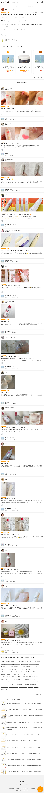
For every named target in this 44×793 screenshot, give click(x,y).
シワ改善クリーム (19, 684)
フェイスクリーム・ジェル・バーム (24, 681)
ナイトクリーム (36, 681)
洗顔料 (38, 661)
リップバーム (8, 669)
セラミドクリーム (11, 679)
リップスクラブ (27, 669)
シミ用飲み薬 (33, 671)
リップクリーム (20, 669)
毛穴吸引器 (36, 687)
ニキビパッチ (16, 674)
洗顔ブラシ (25, 676)
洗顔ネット (20, 676)
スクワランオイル (35, 679)
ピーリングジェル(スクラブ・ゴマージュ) (30, 664)
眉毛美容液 (23, 666)
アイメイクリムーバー (6, 664)
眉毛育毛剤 (28, 666)
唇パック (14, 669)
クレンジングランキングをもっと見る (35, 77)
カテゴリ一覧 (18, 784)
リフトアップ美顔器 (23, 687)
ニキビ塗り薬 (26, 684)
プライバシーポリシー (24, 788)
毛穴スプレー (4, 666)
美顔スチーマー (4, 687)
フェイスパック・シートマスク (26, 674)
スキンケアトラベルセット (7, 674)
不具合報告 (32, 788)
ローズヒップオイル (5, 681)
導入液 (12, 661)
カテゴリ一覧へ (39, 694)
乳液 (6, 661)
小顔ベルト (30, 687)
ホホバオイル (28, 679)
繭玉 (30, 676)
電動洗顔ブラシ (35, 676)
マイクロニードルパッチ (6, 676)
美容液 (8, 661)
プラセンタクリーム (20, 679)
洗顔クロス (14, 676)
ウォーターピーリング (13, 687)
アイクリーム (17, 666)
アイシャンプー (35, 666)
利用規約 (17, 788)
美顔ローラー (33, 684)
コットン (28, 671)
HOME (22, 781)
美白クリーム (4, 679)
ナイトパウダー (33, 661)
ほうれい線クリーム (10, 684)
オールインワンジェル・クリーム (22, 661)
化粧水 (2, 661)
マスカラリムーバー (15, 664)
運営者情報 (11, 788)
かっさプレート (4, 689)
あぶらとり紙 (22, 671)
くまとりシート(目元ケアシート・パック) (10, 671)
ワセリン (3, 684)
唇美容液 (3, 669)
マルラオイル (13, 681)
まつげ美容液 (10, 666)
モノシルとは (25, 784)
